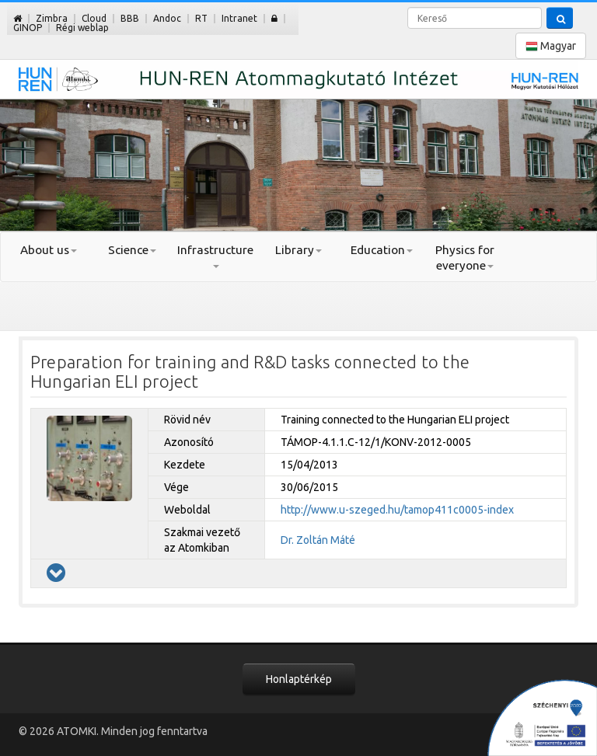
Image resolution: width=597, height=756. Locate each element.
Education (382, 249)
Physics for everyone (464, 257)
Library (298, 249)
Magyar (550, 46)
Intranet (239, 18)
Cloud (94, 18)
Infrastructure (215, 255)
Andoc (167, 18)
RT (201, 18)
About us (48, 249)
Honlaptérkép (299, 679)
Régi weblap (82, 28)
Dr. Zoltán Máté (318, 540)
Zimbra (52, 18)
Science (132, 249)
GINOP (27, 28)
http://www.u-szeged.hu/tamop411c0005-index (397, 509)
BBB (129, 18)
